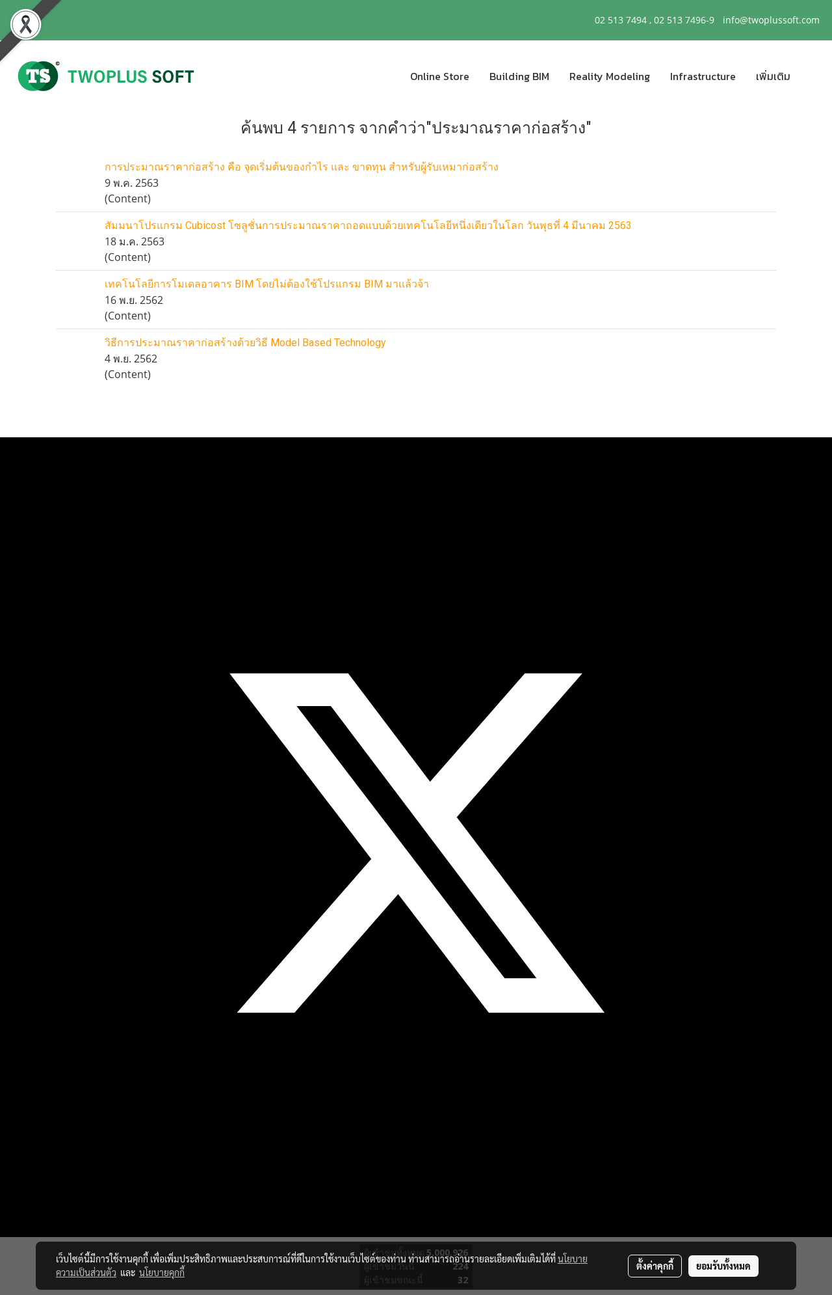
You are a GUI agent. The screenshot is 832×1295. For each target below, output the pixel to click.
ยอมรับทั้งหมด (723, 1266)
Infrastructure (703, 76)
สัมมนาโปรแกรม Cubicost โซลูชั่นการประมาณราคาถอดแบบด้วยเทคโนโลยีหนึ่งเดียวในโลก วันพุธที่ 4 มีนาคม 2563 (368, 225)
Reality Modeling (609, 76)
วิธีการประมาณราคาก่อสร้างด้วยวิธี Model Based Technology (245, 342)
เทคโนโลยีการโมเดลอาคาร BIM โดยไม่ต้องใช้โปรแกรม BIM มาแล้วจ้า (267, 284)
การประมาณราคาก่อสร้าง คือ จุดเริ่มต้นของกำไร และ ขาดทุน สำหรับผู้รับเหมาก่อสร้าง (302, 167)
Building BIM (519, 76)
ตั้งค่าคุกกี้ (654, 1266)
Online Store (439, 76)
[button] (812, 76)
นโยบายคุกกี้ (162, 1272)
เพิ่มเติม (773, 76)
